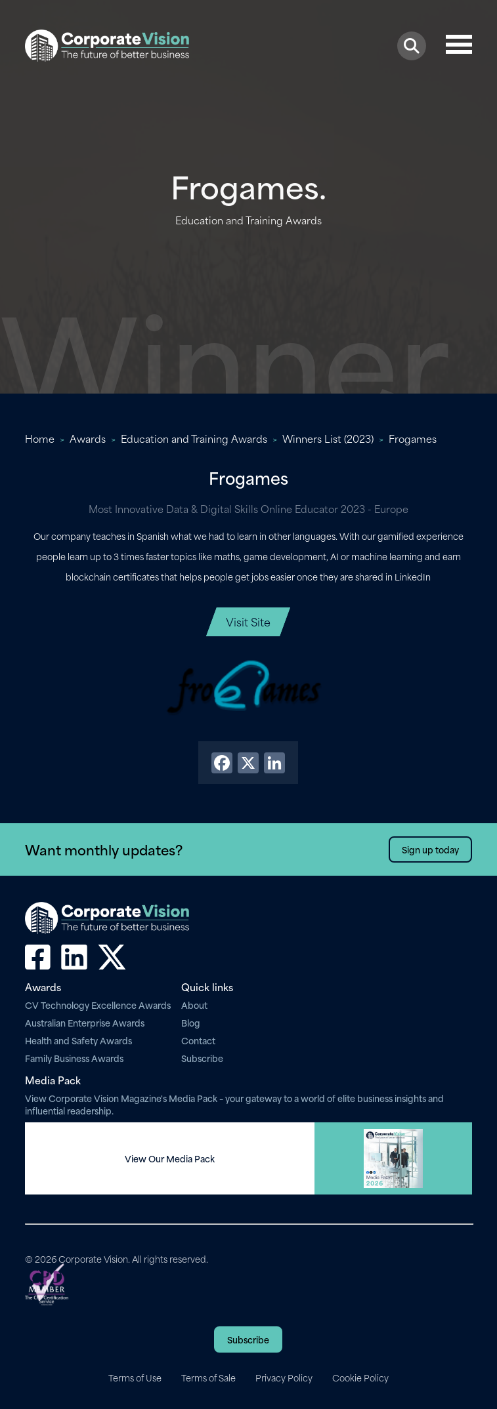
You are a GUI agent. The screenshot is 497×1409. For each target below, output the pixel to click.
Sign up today (430, 849)
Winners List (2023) (328, 438)
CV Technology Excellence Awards (98, 1004)
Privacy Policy (284, 1377)
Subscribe (202, 1058)
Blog (190, 1022)
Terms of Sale (208, 1377)
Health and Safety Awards (78, 1040)
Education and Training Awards (194, 438)
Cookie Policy (360, 1377)
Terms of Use (135, 1377)
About (194, 1004)
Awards (88, 438)
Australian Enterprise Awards (84, 1022)
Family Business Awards (74, 1058)
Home (39, 438)
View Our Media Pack (170, 1158)
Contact (198, 1040)
